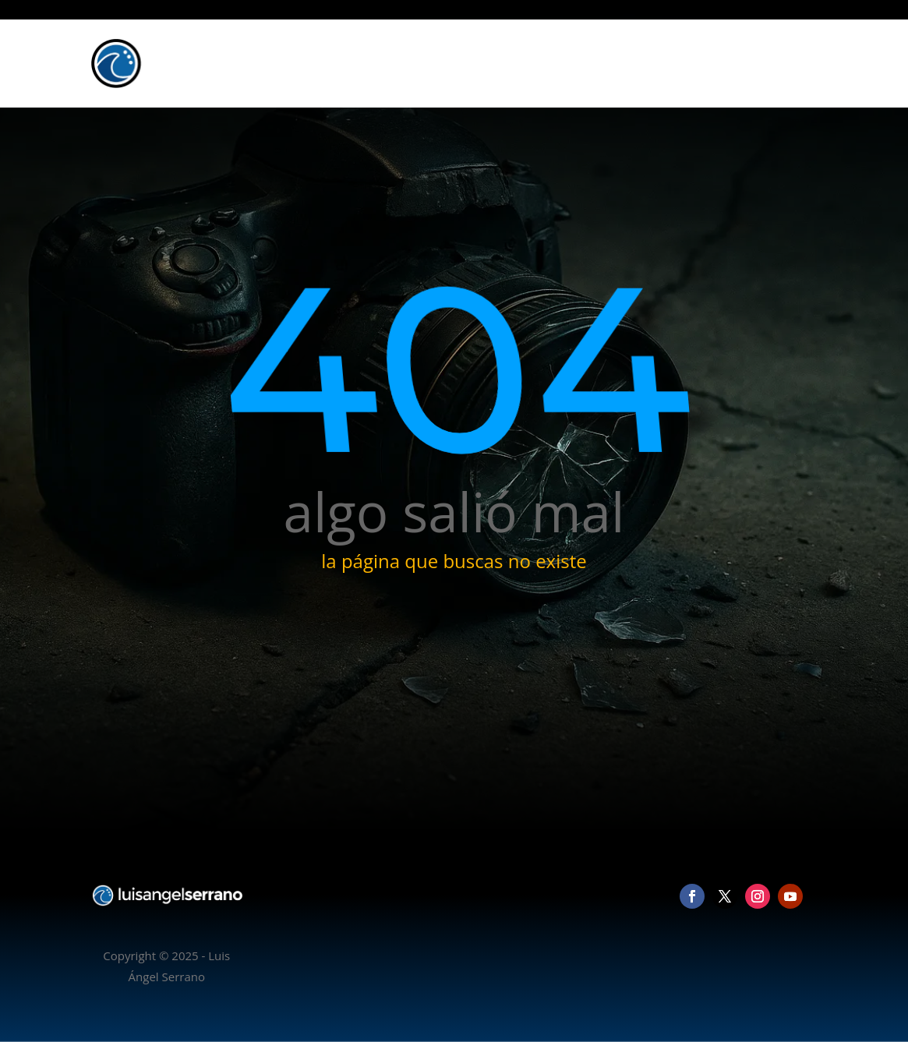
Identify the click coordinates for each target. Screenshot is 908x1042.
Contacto (784, 63)
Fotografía (626, 63)
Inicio (566, 63)
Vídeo (686, 63)
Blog (731, 63)
